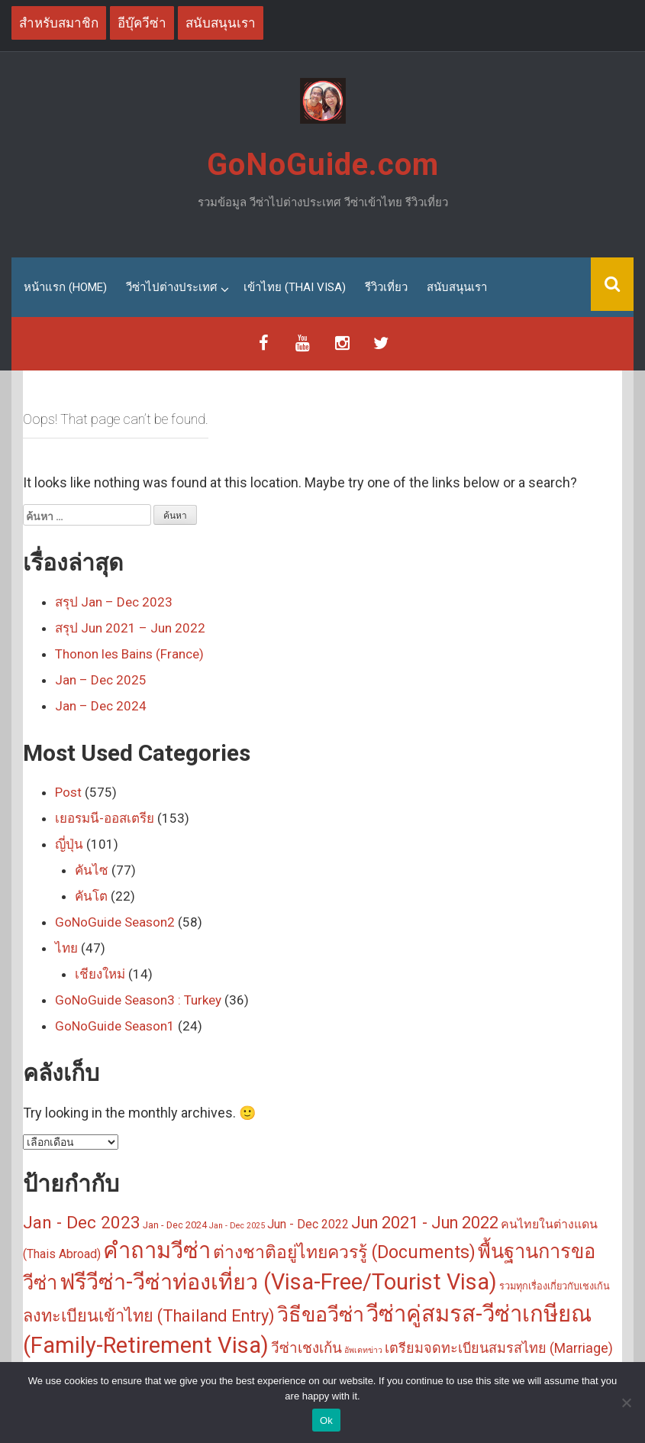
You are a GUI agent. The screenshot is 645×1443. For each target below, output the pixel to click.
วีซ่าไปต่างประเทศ (172, 287)
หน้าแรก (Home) (65, 287)
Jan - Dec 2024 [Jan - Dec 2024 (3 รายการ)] (175, 1225)
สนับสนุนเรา (457, 287)
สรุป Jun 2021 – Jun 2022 (130, 628)
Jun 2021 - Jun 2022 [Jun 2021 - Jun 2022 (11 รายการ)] (424, 1222)
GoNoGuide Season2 (115, 922)
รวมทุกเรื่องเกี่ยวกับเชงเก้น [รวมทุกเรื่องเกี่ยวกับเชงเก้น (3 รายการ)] (554, 1286)
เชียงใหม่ (100, 974)
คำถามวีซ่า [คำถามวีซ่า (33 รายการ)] (157, 1250)
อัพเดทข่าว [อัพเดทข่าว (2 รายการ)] (363, 1350)
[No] (626, 1402)
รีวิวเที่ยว (386, 287)
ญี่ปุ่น (69, 844)
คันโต (91, 896)
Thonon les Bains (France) (129, 654)
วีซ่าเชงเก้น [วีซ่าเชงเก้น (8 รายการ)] (306, 1348)
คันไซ (91, 870)
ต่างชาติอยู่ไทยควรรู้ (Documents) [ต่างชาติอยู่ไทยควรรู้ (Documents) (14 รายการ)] (344, 1252)
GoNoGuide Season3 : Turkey (138, 1000)
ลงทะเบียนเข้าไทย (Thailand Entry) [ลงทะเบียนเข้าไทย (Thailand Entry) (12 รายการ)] (149, 1315)
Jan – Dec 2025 (101, 680)
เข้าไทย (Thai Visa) (294, 287)
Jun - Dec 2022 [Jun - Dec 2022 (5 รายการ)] (308, 1224)
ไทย (66, 948)
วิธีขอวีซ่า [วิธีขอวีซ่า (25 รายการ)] (320, 1314)
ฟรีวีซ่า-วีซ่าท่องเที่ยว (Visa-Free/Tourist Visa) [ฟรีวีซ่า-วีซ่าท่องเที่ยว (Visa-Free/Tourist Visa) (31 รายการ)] (278, 1282)
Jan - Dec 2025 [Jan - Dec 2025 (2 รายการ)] (237, 1226)
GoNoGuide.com (323, 165)
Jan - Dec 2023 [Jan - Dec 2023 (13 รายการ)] (81, 1222)
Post (68, 792)
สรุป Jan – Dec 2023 (114, 602)
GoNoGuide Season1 (115, 1026)
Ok (326, 1420)
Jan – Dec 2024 (101, 705)
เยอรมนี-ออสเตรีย (104, 818)
